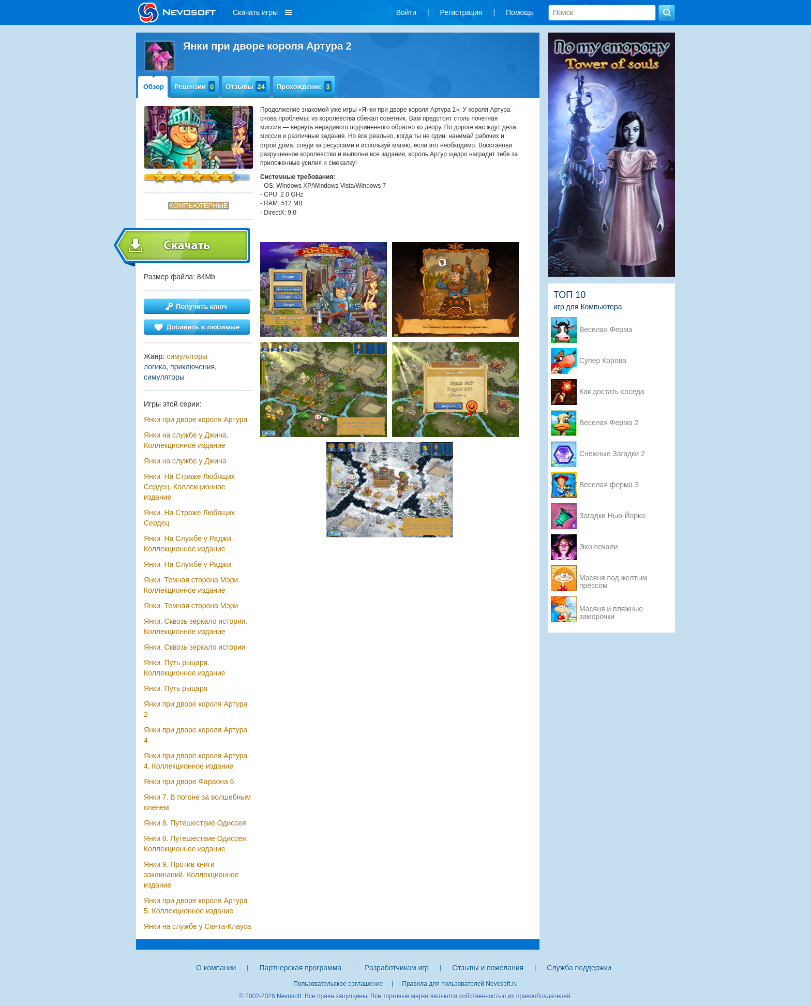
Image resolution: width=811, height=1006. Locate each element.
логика (155, 367)
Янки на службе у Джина (185, 461)
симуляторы (187, 356)
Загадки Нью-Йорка (612, 516)
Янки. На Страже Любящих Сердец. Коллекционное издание (189, 486)
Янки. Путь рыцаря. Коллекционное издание (185, 667)
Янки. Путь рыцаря (175, 688)
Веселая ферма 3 (609, 485)
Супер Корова (602, 361)
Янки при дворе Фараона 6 (189, 781)
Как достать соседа (611, 392)
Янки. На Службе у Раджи (187, 564)
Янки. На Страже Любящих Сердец (189, 517)
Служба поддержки (579, 968)
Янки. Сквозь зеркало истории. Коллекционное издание (196, 626)
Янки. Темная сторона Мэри (191, 606)
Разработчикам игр (397, 968)
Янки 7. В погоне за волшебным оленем (197, 802)
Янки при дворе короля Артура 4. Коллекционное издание (195, 761)
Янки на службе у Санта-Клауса (197, 926)
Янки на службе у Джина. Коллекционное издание (186, 440)
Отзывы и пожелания (487, 968)
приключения (192, 367)
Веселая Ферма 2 (608, 423)
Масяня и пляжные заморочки (611, 609)
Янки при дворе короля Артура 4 (195, 735)
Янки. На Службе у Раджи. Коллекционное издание (188, 543)
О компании (216, 968)
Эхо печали (598, 547)
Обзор (153, 87)
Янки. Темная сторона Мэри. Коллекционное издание (192, 585)
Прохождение (304, 86)
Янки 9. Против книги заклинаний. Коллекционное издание (191, 874)
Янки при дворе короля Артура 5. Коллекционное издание (195, 905)
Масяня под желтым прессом (613, 578)
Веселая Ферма (606, 330)
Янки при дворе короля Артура (195, 419)
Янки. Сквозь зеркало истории (195, 647)
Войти (406, 12)
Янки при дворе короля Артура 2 (195, 709)
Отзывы (246, 86)
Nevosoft (289, 996)
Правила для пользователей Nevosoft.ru (459, 983)
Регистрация (461, 12)
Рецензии (194, 86)
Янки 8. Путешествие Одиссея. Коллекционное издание (196, 843)
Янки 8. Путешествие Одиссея (195, 823)
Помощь (520, 12)
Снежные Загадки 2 (612, 454)
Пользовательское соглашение (338, 983)
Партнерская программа (300, 968)
